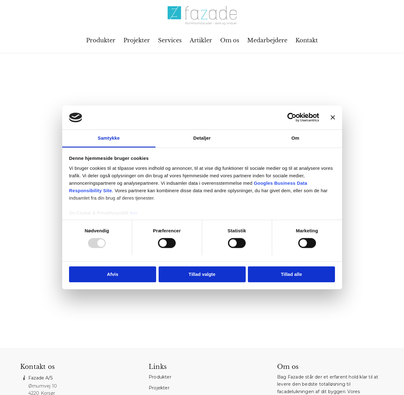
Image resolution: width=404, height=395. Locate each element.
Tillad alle (291, 274)
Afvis (112, 274)
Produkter (160, 377)
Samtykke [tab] (109, 138)
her (133, 213)
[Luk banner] (333, 117)
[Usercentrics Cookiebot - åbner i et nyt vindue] (292, 117)
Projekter (159, 388)
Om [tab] (295, 138)
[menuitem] (100, 40)
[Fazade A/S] (201, 15)
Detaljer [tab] (202, 138)
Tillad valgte (201, 274)
